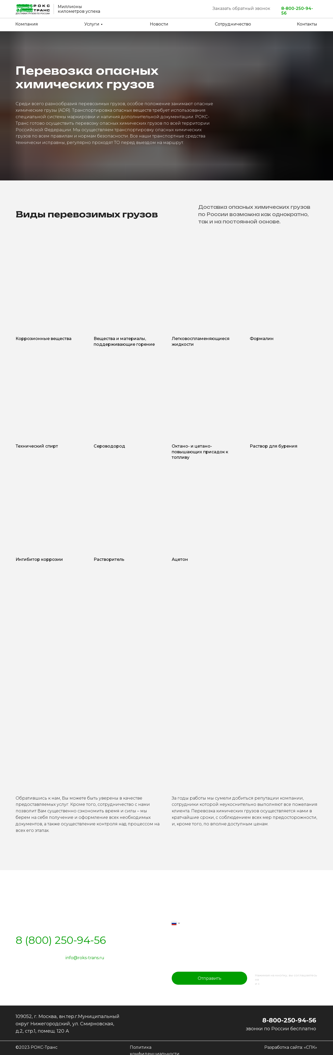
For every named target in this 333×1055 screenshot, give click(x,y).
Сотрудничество (233, 24)
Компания (26, 24)
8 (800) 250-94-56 (61, 940)
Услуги (91, 24)
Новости (159, 24)
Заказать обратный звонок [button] (241, 8)
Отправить (209, 978)
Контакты (307, 24)
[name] (244, 905)
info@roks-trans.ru (85, 957)
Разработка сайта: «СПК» (290, 1047)
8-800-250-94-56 (297, 11)
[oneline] (244, 959)
